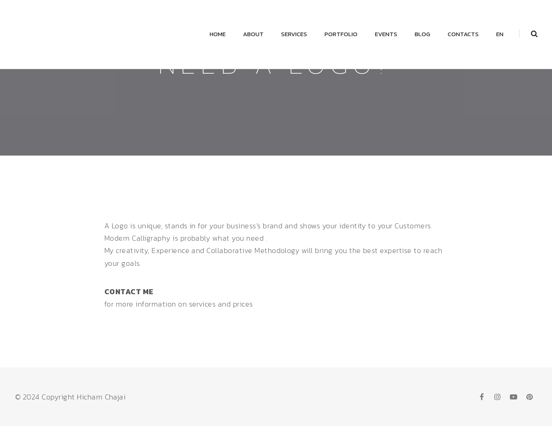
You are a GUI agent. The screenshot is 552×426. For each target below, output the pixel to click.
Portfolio (341, 34)
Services (294, 34)
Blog (422, 34)
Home (218, 34)
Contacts (463, 34)
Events (386, 34)
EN (499, 34)
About (253, 34)
